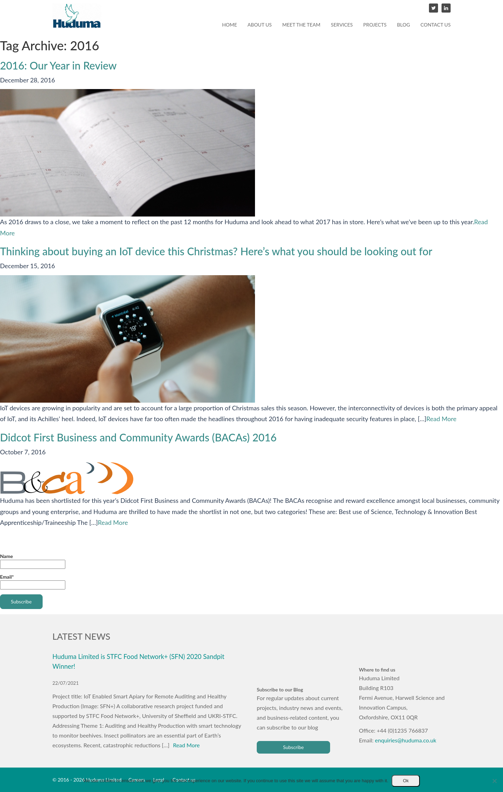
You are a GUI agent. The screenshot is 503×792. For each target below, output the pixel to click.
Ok (406, 780)
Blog (403, 25)
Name (32, 561)
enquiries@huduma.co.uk (405, 740)
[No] (494, 780)
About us (260, 25)
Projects (375, 25)
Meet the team (301, 25)
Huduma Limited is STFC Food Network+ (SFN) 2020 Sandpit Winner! (138, 661)
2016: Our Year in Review (58, 65)
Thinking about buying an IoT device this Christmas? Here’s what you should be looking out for (216, 251)
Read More (442, 419)
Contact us (436, 25)
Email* (32, 581)
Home (229, 25)
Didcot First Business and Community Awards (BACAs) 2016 (138, 437)
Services (342, 25)
